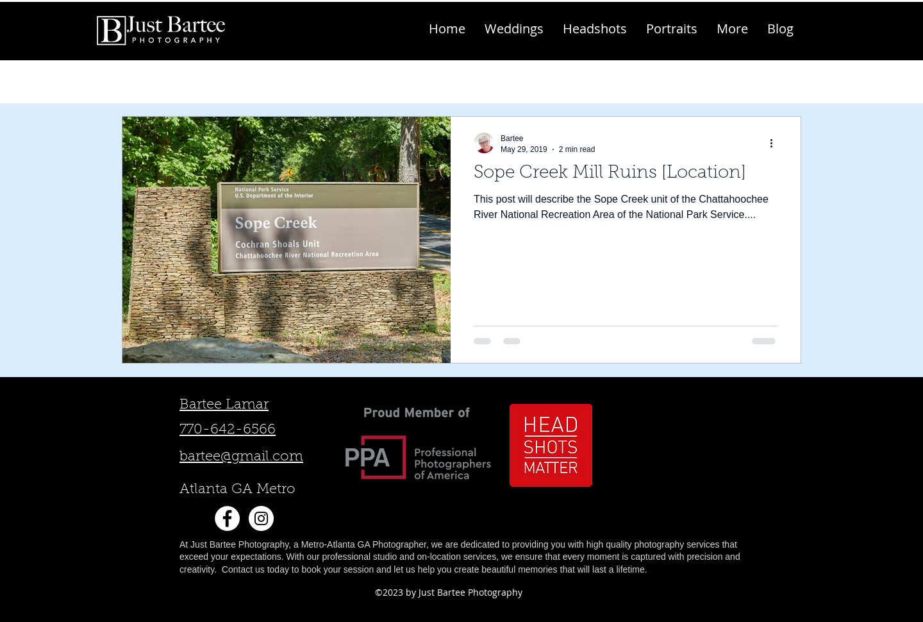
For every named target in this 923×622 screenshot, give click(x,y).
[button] (732, 28)
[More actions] (775, 143)
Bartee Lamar (224, 405)
